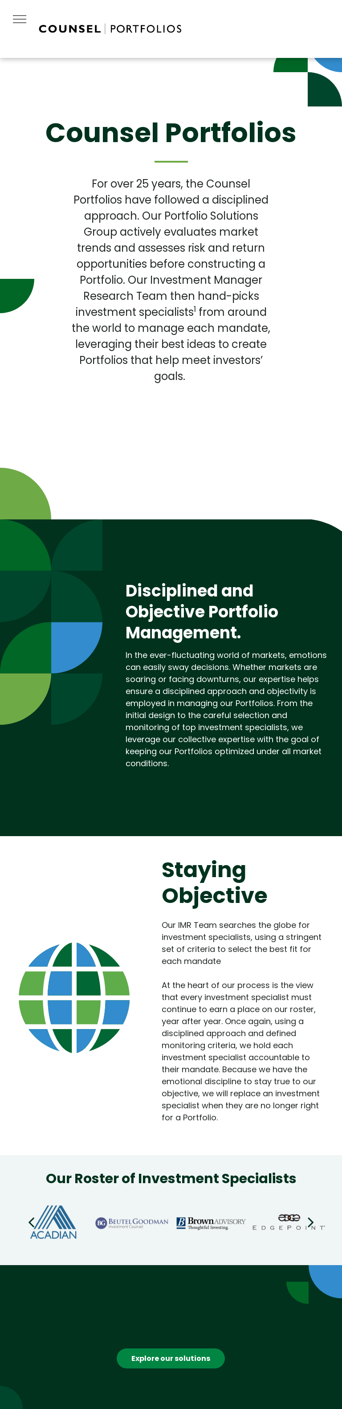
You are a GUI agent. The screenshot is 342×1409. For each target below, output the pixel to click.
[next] (310, 1222)
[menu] (19, 19)
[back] (31, 1222)
